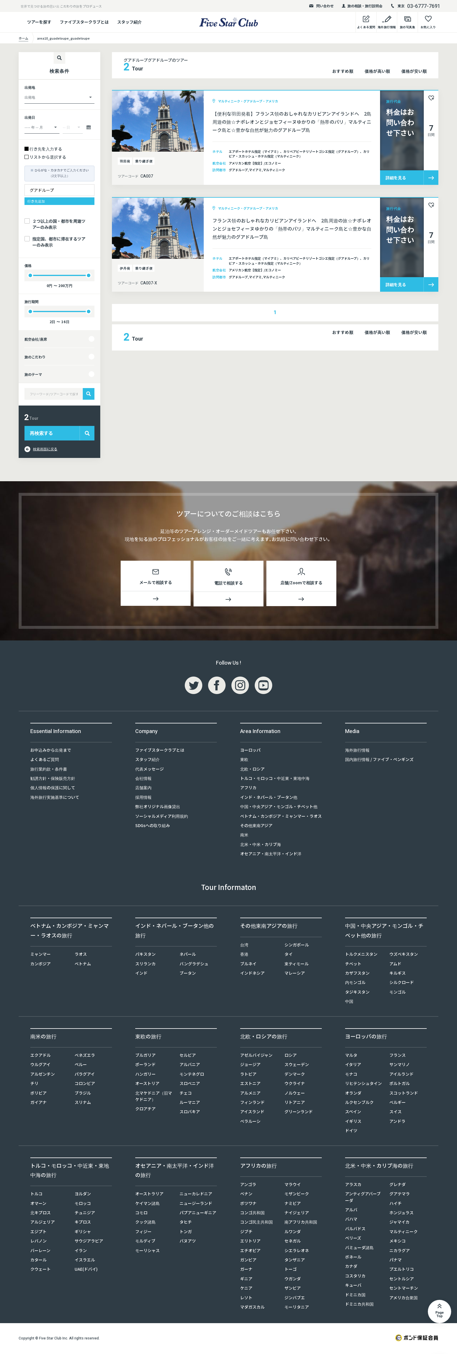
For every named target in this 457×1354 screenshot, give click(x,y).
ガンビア (248, 1261)
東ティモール (296, 965)
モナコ (351, 1075)
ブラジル (83, 1094)
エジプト (38, 1233)
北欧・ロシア (252, 770)
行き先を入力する (45, 149)
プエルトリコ (401, 1270)
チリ (34, 1084)
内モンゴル (355, 983)
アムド (395, 965)
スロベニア (190, 1084)
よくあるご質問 (44, 760)
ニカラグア (399, 1251)
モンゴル (397, 993)
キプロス (83, 1223)
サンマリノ (399, 1065)
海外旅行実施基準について (54, 798)
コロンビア (85, 1084)
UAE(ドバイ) (86, 1270)
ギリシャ (83, 1233)
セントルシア (401, 1280)
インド (141, 974)
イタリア (353, 1065)
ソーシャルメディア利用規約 (161, 817)
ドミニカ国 (355, 1296)
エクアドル (40, 1056)
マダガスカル (252, 1308)
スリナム (83, 1103)
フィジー (143, 1233)
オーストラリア (149, 1195)
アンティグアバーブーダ (363, 1198)
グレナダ (397, 1185)
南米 (244, 836)
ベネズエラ (85, 1056)
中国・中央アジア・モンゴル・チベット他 (278, 807)
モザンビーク (296, 1195)
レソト (246, 1299)
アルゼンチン (42, 1075)
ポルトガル (399, 1084)
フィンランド (252, 1103)
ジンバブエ (294, 1299)
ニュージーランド (196, 1204)
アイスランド (252, 1113)
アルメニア (250, 1094)
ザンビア (292, 1289)
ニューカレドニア (196, 1195)
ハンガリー (145, 1075)
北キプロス (40, 1214)
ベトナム (83, 965)
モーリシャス (147, 1251)
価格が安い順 (414, 71)
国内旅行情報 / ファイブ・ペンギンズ (379, 760)
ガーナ (246, 1270)
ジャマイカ (399, 1223)
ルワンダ (292, 1233)
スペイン (353, 1113)
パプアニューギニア (198, 1214)
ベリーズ (353, 1239)
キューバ (353, 1286)
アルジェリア (42, 1223)
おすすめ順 (343, 71)
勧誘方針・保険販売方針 (52, 779)
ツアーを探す (39, 22)
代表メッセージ (149, 770)
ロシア (290, 1056)
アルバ (351, 1211)
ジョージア (250, 1065)
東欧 (244, 760)
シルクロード (401, 983)
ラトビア (248, 1075)
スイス (395, 1113)
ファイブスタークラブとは (84, 22)
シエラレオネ (296, 1251)
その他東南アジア (256, 826)
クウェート (40, 1270)
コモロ (141, 1214)
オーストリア (147, 1084)
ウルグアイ (40, 1065)
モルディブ (145, 1242)
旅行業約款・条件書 (48, 770)
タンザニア (294, 1261)
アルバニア (190, 1065)
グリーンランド (298, 1113)
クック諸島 (145, 1223)
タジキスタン (357, 993)
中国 (349, 1002)
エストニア (250, 1084)
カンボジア (40, 965)
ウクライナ (294, 1084)
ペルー (81, 1065)
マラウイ (292, 1185)
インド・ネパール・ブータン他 (268, 798)
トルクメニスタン (361, 955)
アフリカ (248, 789)
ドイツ (351, 1131)
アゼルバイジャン (256, 1056)
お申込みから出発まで (50, 751)
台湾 (244, 946)
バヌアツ (188, 1242)
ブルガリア (145, 1056)
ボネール (353, 1258)
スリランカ (145, 965)
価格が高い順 (377, 71)
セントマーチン (403, 1289)
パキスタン (145, 955)
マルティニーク (403, 1233)
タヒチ (186, 1223)
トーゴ (290, 1270)
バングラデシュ (194, 965)
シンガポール (296, 946)
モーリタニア (296, 1308)
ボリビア (38, 1094)
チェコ (186, 1094)
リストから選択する (47, 157)
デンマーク (294, 1075)
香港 (244, 955)
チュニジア (85, 1214)
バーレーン (40, 1251)
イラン (81, 1251)
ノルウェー (294, 1094)
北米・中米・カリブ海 (260, 845)
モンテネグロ (192, 1075)
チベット (353, 965)
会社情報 (143, 779)
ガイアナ (38, 1103)
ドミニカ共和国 (359, 1305)
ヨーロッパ (250, 751)
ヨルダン (83, 1195)
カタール (38, 1261)
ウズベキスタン (403, 955)
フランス (397, 1056)
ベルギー (397, 1103)
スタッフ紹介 (129, 22)
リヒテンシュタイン (363, 1084)
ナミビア (292, 1204)
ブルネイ (248, 965)
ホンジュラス (401, 1214)
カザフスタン (357, 974)
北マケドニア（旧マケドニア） (153, 1097)
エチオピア (250, 1251)
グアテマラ (399, 1195)
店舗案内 (143, 789)
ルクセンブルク (359, 1103)
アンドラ (397, 1122)
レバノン (38, 1242)
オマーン (38, 1204)
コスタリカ (355, 1277)
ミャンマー (40, 955)
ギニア (246, 1280)
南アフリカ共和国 (300, 1223)
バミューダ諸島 (359, 1249)
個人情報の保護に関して (52, 789)
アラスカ (353, 1185)
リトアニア (294, 1103)
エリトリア (250, 1242)
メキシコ (397, 1242)
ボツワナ (248, 1204)
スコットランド (403, 1094)
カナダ (351, 1267)
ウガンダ (292, 1280)
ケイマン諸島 (147, 1204)
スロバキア (190, 1113)
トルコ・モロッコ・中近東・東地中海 (275, 779)
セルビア (188, 1056)
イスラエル (85, 1261)
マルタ (351, 1056)
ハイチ (395, 1204)
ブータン (188, 974)
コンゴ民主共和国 (256, 1223)
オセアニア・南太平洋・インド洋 (270, 855)
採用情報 (143, 798)
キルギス (397, 974)
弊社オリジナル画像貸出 (157, 807)
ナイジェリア (296, 1214)
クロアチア (145, 1110)
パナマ (395, 1261)
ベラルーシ (250, 1122)
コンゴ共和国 (252, 1214)
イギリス (353, 1122)
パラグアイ (85, 1075)
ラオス (81, 955)
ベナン (246, 1195)
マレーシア (294, 974)
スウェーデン (296, 1065)
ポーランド (145, 1065)
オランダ (353, 1094)
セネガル (292, 1242)
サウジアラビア (89, 1242)
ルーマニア (190, 1103)
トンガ (186, 1233)
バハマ (351, 1220)
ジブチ (246, 1233)
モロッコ (83, 1204)
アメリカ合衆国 (403, 1299)
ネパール (188, 955)
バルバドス (355, 1230)
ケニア (246, 1289)
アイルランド (401, 1075)
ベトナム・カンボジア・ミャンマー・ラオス (281, 817)
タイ (288, 955)
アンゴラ (248, 1185)
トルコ (36, 1195)
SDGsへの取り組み (152, 826)
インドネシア (252, 974)
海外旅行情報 (357, 751)
